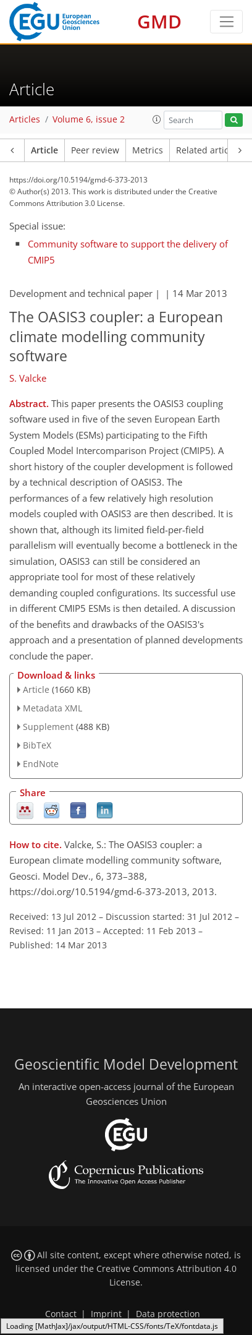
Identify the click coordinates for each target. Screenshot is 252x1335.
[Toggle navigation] (226, 21)
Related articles (208, 150)
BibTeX (37, 745)
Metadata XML (52, 708)
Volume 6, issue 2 (88, 119)
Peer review (95, 150)
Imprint (106, 1314)
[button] (157, 119)
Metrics (147, 150)
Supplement (48, 726)
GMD (159, 21)
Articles (24, 119)
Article (44, 150)
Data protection (168, 1314)
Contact (61, 1314)
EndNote (41, 764)
